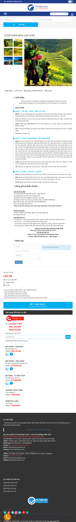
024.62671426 (16, 366)
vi (71, 1)
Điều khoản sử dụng (9, 488)
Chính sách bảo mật (9, 491)
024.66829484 (16, 380)
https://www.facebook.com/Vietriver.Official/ (38, 429)
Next (68, 62)
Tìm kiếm (21, 24)
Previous (27, 62)
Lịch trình (18, 91)
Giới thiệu (8, 91)
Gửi (68, 337)
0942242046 (15, 405)
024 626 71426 (11, 1)
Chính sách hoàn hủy (10, 485)
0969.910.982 (15, 329)
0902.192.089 (15, 326)
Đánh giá (48, 91)
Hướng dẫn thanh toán (10, 482)
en (69, 1)
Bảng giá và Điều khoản (33, 91)
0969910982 (15, 395)
